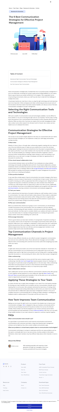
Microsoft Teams (12, 275)
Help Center (6, 390)
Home (10, 8)
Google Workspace (39, 168)
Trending (5, 388)
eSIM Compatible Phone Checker (46, 367)
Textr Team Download (44, 385)
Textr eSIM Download (44, 388)
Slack (45, 273)
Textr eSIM (23, 367)
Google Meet (29, 261)
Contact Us (23, 388)
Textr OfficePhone (25, 375)
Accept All (29, 405)
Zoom (22, 261)
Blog (21, 8)
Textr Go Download (43, 390)
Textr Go (23, 369)
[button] (51, 2)
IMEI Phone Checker (43, 369)
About (22, 385)
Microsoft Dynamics (51, 168)
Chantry (49, 273)
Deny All (29, 407)
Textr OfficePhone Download (45, 393)
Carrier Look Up (42, 372)
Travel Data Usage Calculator (46, 375)
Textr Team (16, 8)
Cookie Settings (29, 410)
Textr (24, 305)
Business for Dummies (29, 8)
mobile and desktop (38, 310)
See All (40, 377)
